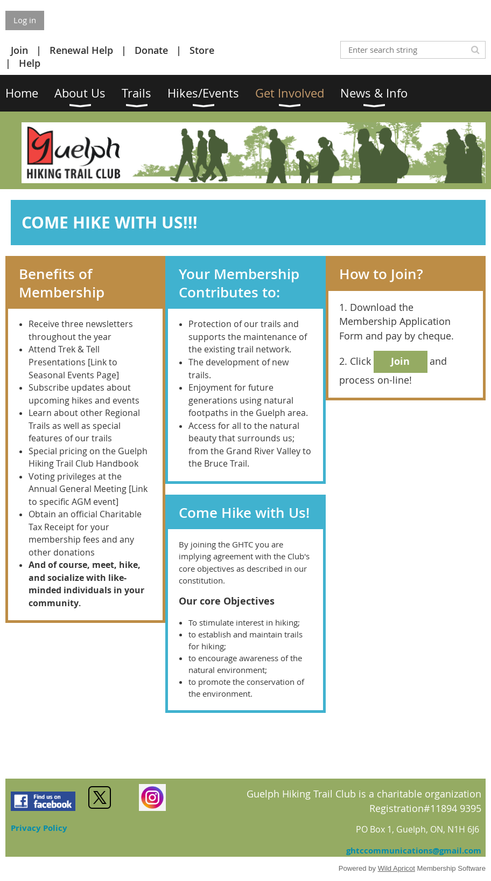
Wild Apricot (396, 868)
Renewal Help (81, 50)
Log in (24, 20)
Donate (151, 50)
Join (19, 50)
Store (202, 50)
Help (29, 63)
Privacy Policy (39, 828)
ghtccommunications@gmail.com (413, 850)
